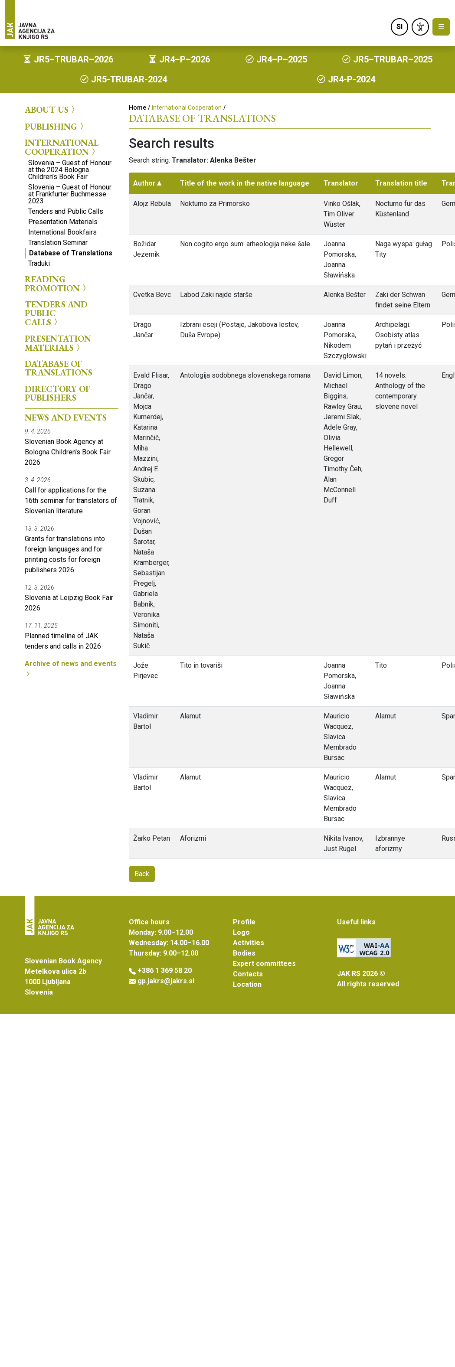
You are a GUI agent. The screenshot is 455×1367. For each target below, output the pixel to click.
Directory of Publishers (57, 393)
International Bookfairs (62, 232)
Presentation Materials (63, 222)
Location (247, 984)
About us (51, 109)
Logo (241, 932)
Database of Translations (70, 253)
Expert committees (264, 963)
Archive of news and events (71, 668)
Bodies (244, 953)
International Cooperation (61, 147)
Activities (248, 943)
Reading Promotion (56, 284)
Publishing (55, 126)
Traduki (39, 263)
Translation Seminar (58, 242)
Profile (244, 922)
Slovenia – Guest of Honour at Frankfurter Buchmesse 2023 (69, 194)
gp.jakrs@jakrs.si (165, 981)
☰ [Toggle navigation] (441, 27)
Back (141, 874)
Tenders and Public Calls (65, 211)
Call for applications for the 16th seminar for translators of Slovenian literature (71, 500)
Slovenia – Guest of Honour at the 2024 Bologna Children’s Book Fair (69, 170)
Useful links (356, 922)
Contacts (248, 974)
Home (137, 107)
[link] (420, 27)
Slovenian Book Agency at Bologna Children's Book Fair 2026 (68, 452)
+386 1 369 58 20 (164, 970)
